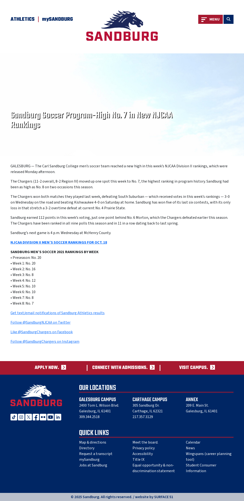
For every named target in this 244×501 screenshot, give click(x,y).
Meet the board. (145, 442)
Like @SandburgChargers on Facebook (41, 332)
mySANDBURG (57, 19)
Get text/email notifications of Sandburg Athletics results (57, 313)
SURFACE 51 (163, 497)
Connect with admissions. (119, 368)
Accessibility (142, 453)
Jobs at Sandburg (93, 465)
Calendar (193, 442)
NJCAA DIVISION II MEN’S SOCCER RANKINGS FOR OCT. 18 (58, 242)
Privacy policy (143, 448)
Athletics (22, 19)
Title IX (138, 459)
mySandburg (89, 459)
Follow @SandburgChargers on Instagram (44, 341)
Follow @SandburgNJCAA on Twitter (40, 322)
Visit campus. (193, 368)
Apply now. (47, 368)
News (190, 448)
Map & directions (92, 442)
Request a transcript (95, 453)
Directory (86, 448)
